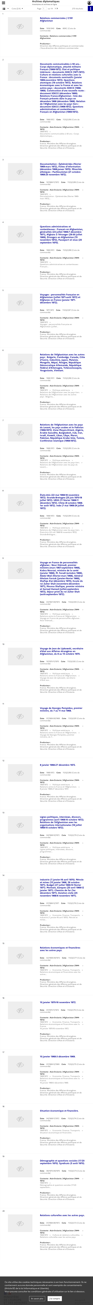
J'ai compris (55, 1298)
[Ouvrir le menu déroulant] (3, 3)
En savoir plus (37, 1298)
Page (39, 8)
